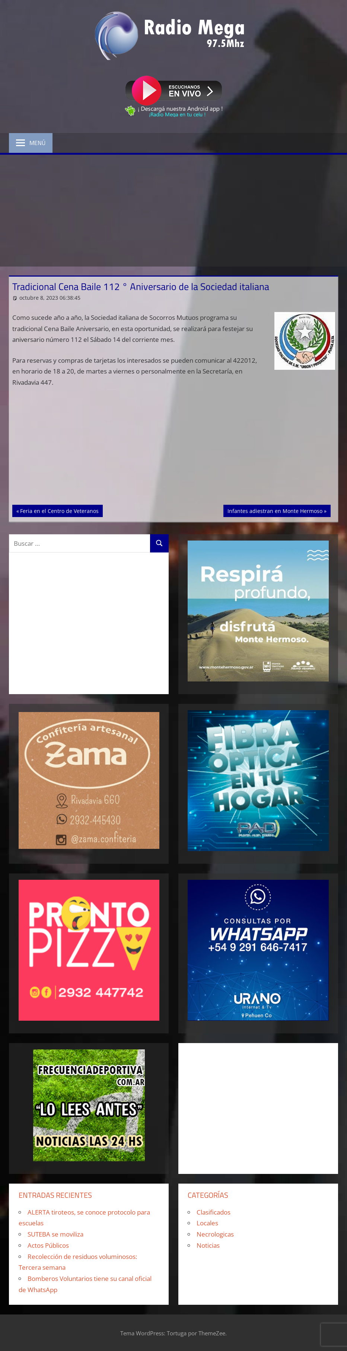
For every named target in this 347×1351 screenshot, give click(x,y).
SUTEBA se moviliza (55, 1234)
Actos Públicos (48, 1245)
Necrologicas (215, 1234)
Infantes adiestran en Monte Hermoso (274, 510)
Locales (207, 1223)
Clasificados (213, 1212)
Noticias (208, 1245)
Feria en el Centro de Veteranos (59, 510)
